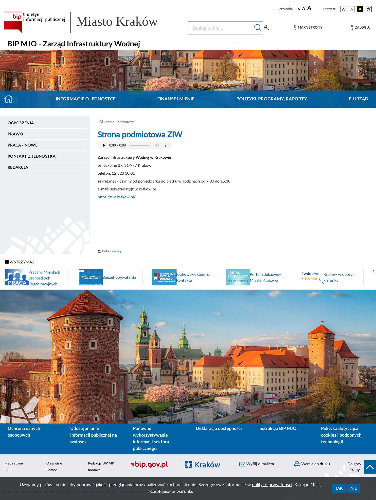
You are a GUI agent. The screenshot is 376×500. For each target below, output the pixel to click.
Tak (339, 488)
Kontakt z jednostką (31, 156)
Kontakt (94, 470)
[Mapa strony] (308, 27)
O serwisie (54, 463)
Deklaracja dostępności (219, 428)
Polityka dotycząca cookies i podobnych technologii (341, 435)
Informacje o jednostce (85, 99)
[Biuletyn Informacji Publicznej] (152, 467)
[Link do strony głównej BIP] (88, 22)
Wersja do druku (312, 464)
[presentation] (373, 271)
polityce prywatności (272, 485)
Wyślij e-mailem (256, 464)
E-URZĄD (358, 99)
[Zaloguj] (360, 27)
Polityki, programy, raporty (271, 99)
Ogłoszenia (21, 123)
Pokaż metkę (111, 251)
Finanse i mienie (175, 99)
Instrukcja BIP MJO (277, 428)
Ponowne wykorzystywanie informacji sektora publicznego (151, 438)
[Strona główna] (11, 99)
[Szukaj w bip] (258, 28)
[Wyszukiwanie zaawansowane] (266, 28)
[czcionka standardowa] (299, 9)
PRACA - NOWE (22, 145)
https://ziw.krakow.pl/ (117, 197)
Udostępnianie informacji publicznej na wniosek (93, 435)
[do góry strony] (360, 467)
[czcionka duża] (314, 8)
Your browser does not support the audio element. (135, 145)
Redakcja (18, 167)
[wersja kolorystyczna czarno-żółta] (360, 9)
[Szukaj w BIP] (220, 28)
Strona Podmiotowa (119, 122)
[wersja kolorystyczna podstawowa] (343, 9)
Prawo (15, 134)
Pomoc (51, 470)
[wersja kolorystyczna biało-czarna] (352, 9)
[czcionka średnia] (304, 9)
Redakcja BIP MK (101, 463)
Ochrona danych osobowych (24, 432)
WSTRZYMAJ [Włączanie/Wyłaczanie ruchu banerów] (19, 262)
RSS (7, 470)
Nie (353, 488)
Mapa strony (14, 463)
